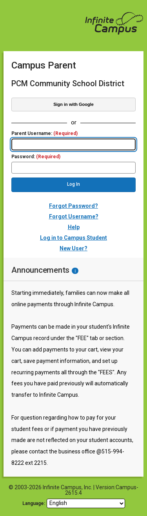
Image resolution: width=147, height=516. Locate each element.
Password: (35, 156)
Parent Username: (44, 133)
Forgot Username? (73, 216)
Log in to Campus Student (73, 237)
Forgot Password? (73, 206)
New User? (73, 248)
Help (74, 227)
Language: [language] (33, 503)
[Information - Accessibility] (75, 271)
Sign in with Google (73, 104)
